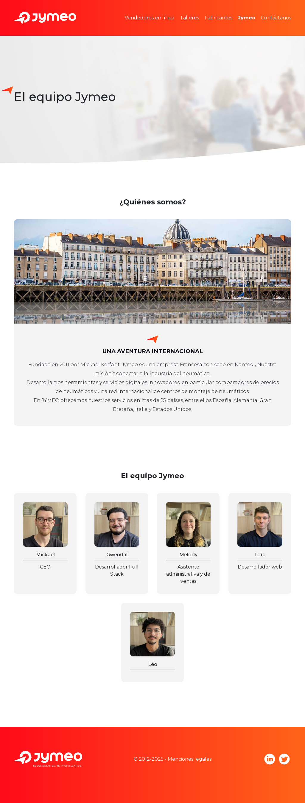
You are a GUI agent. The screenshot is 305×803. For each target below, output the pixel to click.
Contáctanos (276, 18)
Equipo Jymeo (264, 9)
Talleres (189, 18)
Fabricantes (218, 18)
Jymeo (246, 18)
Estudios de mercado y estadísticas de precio (187, 9)
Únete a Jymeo (265, 26)
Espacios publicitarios (159, 26)
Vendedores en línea (149, 18)
